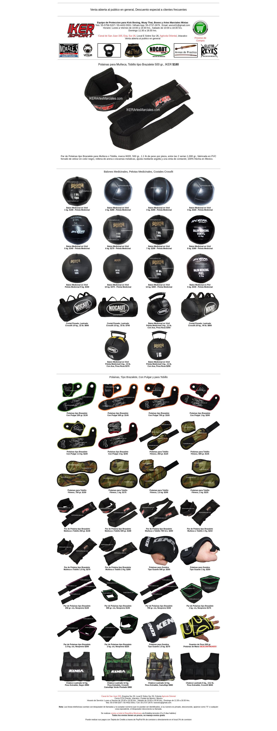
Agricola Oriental (168, 35)
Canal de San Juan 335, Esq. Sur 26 (116, 35)
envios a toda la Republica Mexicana (126, 713)
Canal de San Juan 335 (111, 696)
